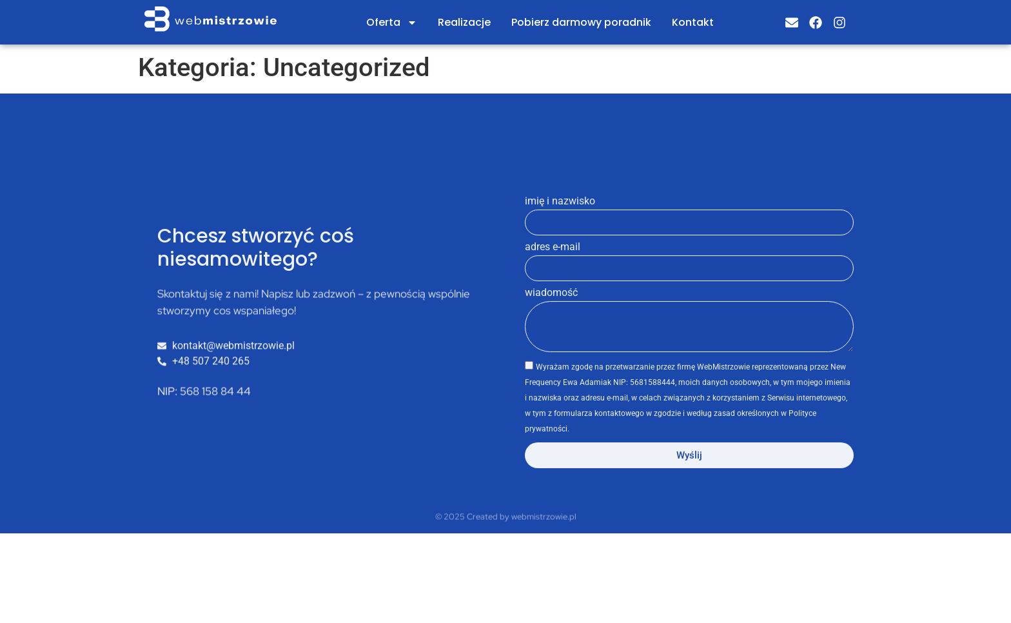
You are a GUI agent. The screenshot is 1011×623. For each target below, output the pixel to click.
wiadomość (551, 319)
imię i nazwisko (560, 227)
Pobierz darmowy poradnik (581, 22)
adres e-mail (552, 273)
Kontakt (693, 22)
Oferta (391, 22)
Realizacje (464, 22)
